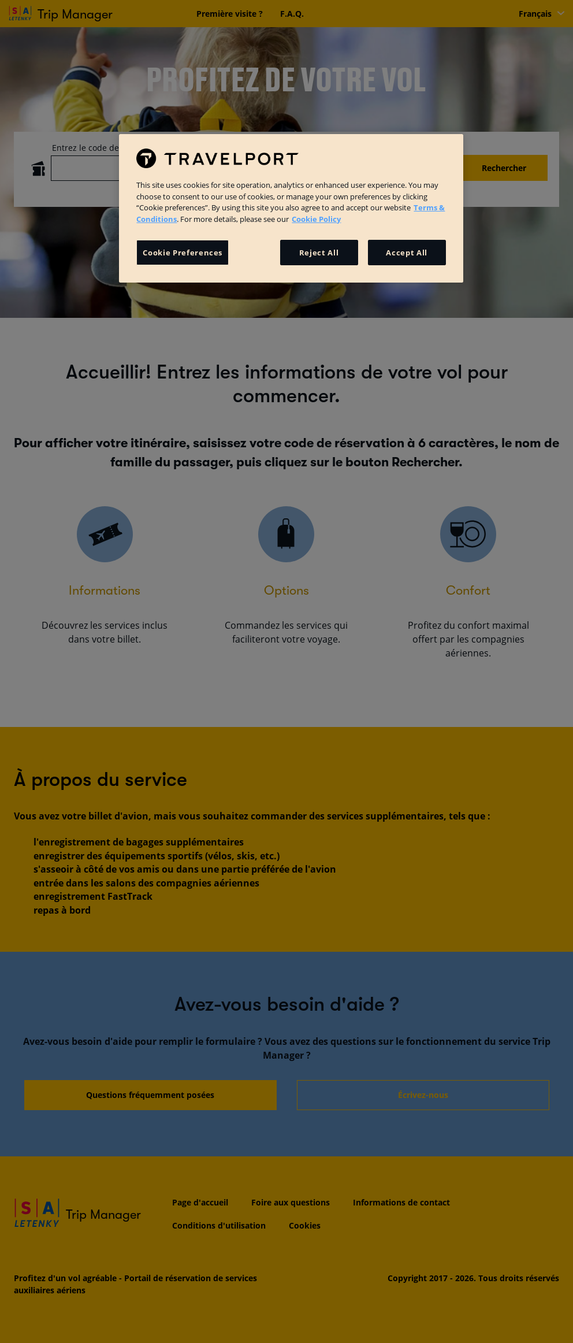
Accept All (406, 252)
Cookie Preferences (182, 252)
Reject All (319, 252)
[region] (291, 208)
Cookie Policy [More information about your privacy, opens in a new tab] (316, 219)
